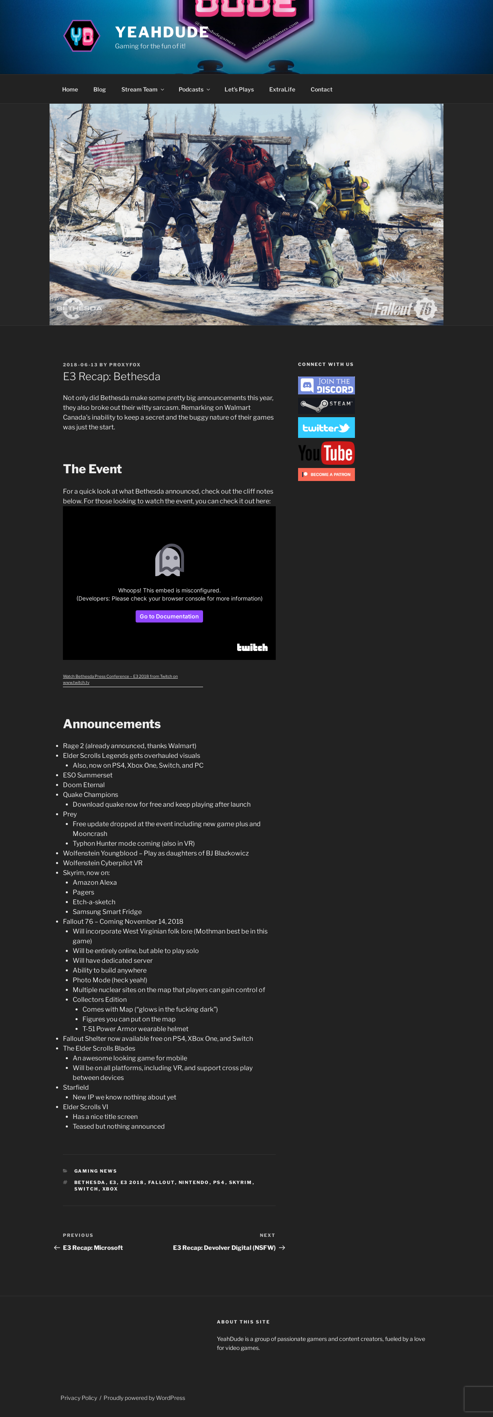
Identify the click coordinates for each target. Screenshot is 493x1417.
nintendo (194, 1182)
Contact (322, 89)
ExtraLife (282, 89)
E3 (113, 1182)
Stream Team (143, 89)
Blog (99, 89)
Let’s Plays (239, 89)
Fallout (161, 1182)
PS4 (219, 1182)
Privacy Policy (79, 1397)
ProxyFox (125, 365)
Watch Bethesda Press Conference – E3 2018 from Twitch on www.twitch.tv (120, 679)
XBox (110, 1189)
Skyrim (241, 1182)
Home (70, 89)
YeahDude (162, 32)
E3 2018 (133, 1182)
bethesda (90, 1182)
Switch (86, 1189)
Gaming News (96, 1171)
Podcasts (195, 89)
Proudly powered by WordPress (144, 1397)
